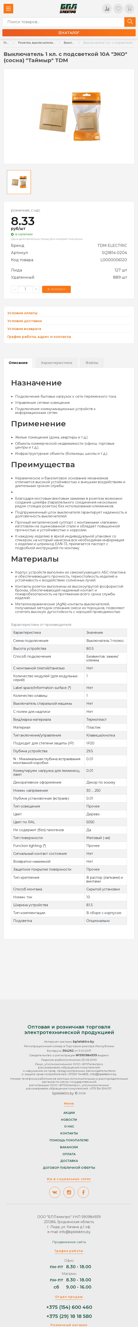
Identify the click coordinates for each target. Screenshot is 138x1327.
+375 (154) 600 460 (69, 1307)
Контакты (69, 1133)
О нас (69, 1126)
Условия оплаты (22, 313)
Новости (69, 1119)
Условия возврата (24, 329)
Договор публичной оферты (69, 1167)
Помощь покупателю (69, 1140)
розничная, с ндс (25, 210)
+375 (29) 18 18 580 (69, 1316)
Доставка (69, 1161)
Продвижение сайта (69, 1242)
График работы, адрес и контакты (39, 337)
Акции (69, 1112)
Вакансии (69, 1147)
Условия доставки (24, 321)
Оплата (69, 1154)
